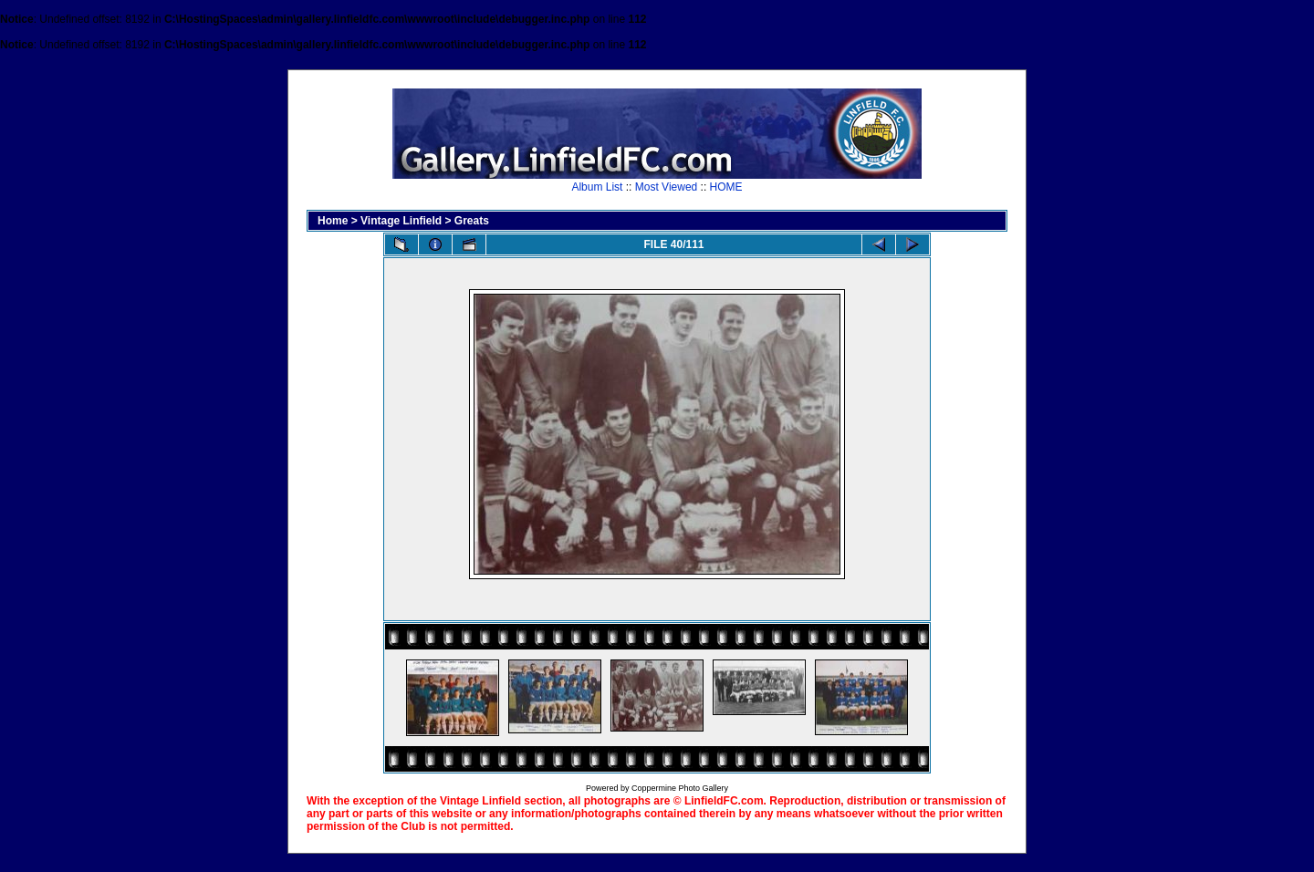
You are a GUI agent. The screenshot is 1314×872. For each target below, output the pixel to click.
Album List (596, 187)
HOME (726, 187)
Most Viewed (666, 187)
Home (333, 220)
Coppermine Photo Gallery (679, 788)
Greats (471, 220)
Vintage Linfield (401, 220)
